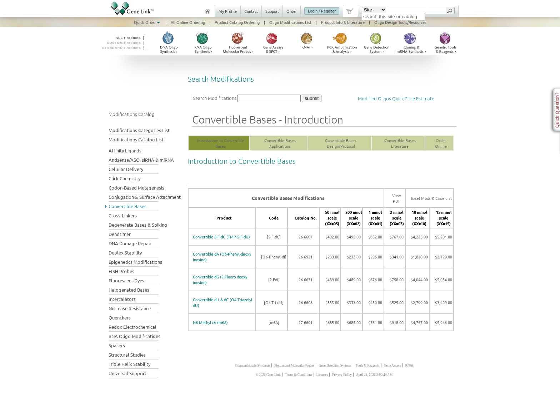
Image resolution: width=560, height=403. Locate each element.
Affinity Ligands (125, 150)
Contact (251, 11)
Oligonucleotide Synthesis (252, 365)
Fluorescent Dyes (126, 280)
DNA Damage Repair (130, 243)
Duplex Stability (125, 253)
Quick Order (147, 22)
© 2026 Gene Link (268, 375)
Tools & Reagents (368, 365)
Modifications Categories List (139, 130)
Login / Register (322, 11)
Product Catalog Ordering (237, 22)
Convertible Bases (127, 206)
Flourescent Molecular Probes (294, 365)
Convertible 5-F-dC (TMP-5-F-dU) (221, 237)
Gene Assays (392, 365)
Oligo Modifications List (290, 22)
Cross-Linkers (123, 215)
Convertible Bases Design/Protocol (340, 143)
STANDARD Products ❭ (123, 48)
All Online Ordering (188, 22)
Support (272, 11)
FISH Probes (121, 271)
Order (291, 11)
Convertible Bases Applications (280, 143)
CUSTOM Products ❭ (126, 43)
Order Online (441, 143)
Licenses (322, 375)
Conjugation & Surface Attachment (145, 197)
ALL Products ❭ (130, 38)
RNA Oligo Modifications (134, 336)
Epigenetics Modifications (135, 262)
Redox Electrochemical (132, 327)
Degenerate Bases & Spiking (138, 225)
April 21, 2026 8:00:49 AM (374, 375)
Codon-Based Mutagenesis (136, 188)
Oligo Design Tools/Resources (400, 22)
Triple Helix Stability (129, 364)
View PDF (396, 198)
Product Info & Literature (343, 22)
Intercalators (122, 299)
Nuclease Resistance (130, 308)
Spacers (117, 345)
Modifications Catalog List (136, 139)
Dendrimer (120, 234)
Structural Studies (127, 355)
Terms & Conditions (298, 375)
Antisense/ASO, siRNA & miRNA (141, 160)
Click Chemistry (124, 178)
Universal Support (127, 373)
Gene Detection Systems (335, 365)
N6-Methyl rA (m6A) (210, 322)
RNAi (409, 365)
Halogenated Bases (129, 290)
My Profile (228, 11)
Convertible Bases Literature (400, 143)
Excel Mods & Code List (431, 198)
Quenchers (120, 317)
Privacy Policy (342, 375)
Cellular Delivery (126, 169)
